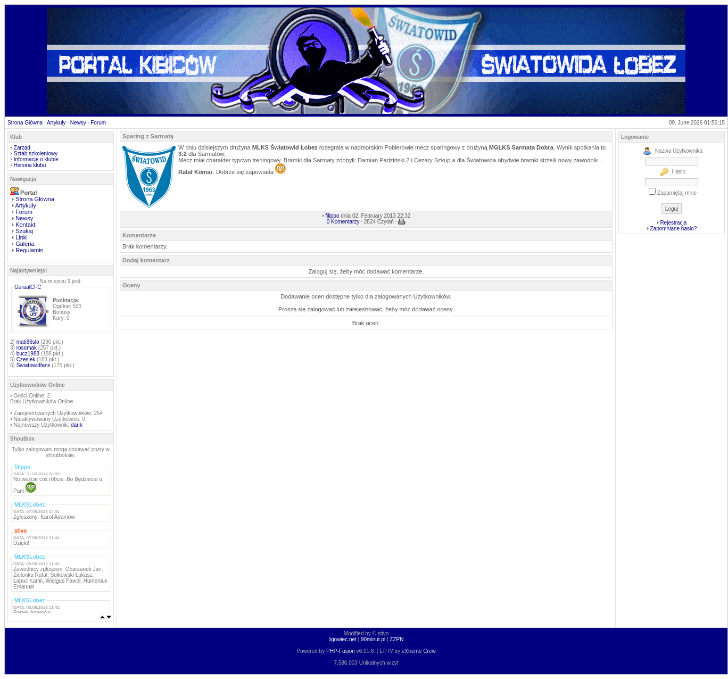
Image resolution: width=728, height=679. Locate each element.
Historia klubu (30, 165)
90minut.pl (373, 639)
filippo (332, 216)
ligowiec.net (343, 639)
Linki (21, 237)
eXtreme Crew (419, 651)
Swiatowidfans (33, 365)
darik (76, 425)
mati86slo (27, 342)
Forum (98, 123)
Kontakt (25, 224)
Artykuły (56, 123)
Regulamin (29, 250)
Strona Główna (25, 123)
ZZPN (396, 639)
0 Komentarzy (343, 222)
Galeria (24, 244)
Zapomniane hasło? (673, 228)
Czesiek (26, 359)
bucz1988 (27, 354)
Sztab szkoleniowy (35, 153)
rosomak (26, 348)
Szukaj (24, 231)
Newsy (78, 123)
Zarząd (22, 148)
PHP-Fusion (340, 651)
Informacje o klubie (36, 159)
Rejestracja (673, 223)
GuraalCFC (28, 287)
